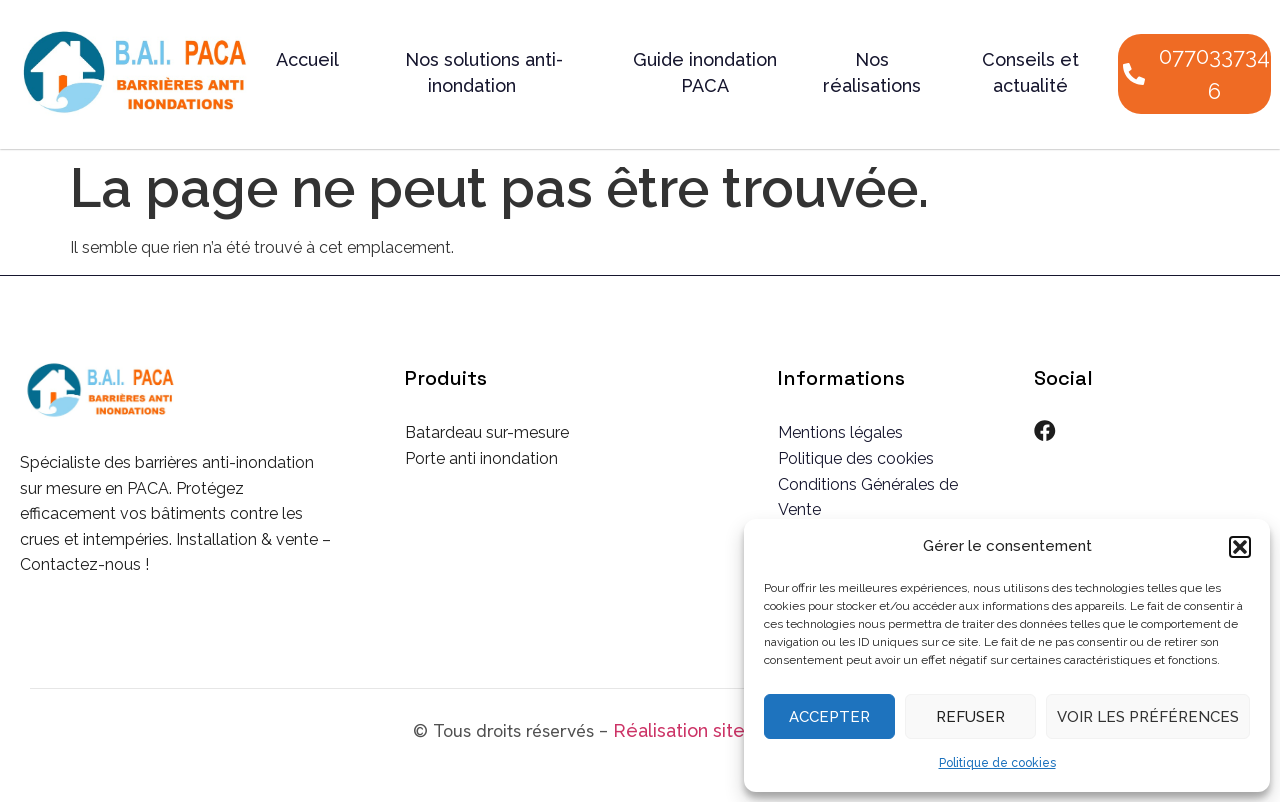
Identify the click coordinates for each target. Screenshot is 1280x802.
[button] (1240, 547)
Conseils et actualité (1030, 72)
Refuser (970, 717)
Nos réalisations (872, 72)
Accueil (307, 59)
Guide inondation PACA (705, 72)
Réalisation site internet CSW (740, 730)
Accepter (829, 717)
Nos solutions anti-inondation (484, 72)
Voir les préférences (1148, 717)
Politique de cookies (997, 763)
